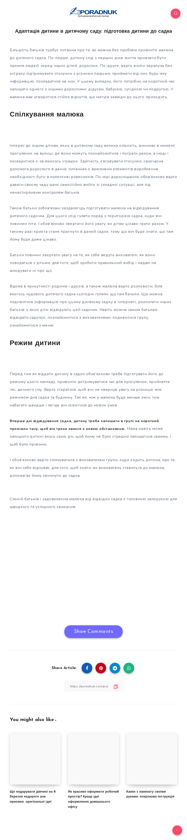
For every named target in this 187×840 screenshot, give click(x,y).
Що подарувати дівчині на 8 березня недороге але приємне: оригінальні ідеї (33, 796)
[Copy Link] (93, 686)
